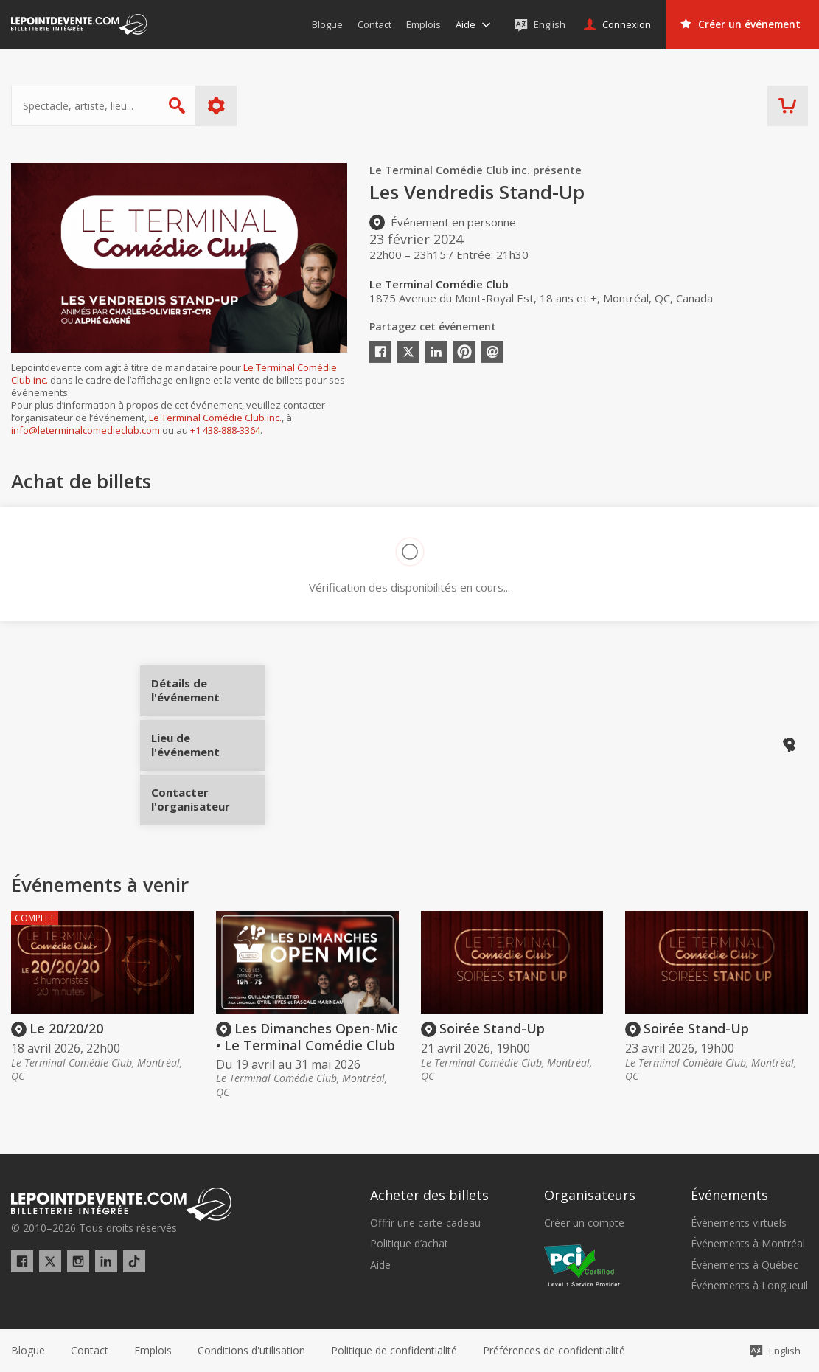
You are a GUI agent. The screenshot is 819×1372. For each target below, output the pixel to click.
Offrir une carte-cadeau (425, 1223)
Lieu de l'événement (208, 745)
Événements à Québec (744, 1265)
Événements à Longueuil (749, 1285)
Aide (380, 1265)
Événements (729, 1195)
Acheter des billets (429, 1195)
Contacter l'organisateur (208, 794)
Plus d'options (216, 106)
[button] (554, 1350)
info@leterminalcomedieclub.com (85, 430)
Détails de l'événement (208, 696)
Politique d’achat (409, 1243)
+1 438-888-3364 (225, 430)
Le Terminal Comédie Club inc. (215, 417)
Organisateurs (589, 1195)
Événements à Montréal (748, 1243)
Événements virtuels (739, 1223)
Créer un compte (584, 1223)
